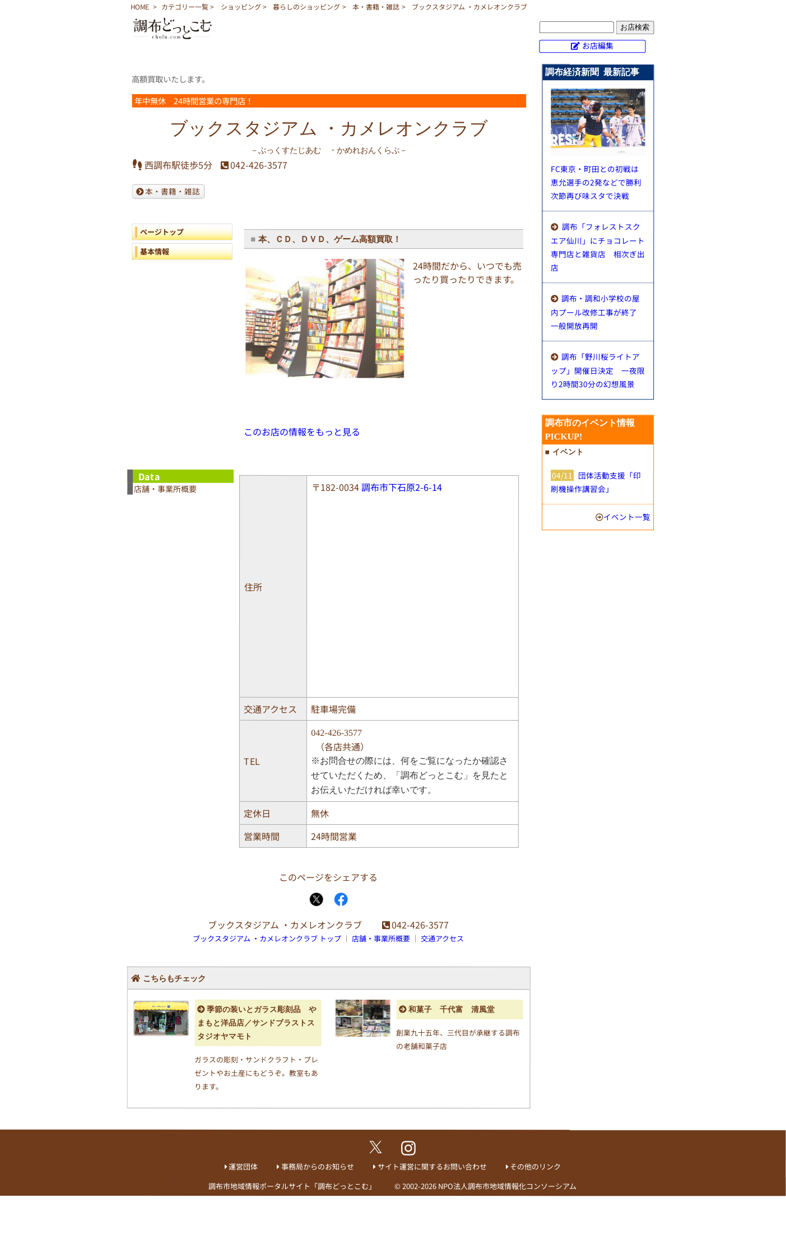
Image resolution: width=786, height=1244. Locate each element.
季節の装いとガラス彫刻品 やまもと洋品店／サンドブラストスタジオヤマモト (257, 1023)
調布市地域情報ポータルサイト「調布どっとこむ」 (292, 1186)
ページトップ (162, 231)
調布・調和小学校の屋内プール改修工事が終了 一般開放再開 (598, 312)
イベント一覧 (626, 516)
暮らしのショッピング (306, 6)
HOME (140, 6)
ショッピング (241, 6)
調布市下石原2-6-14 (401, 487)
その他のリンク (535, 1167)
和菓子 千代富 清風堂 (451, 1009)
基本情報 (154, 251)
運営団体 (243, 1166)
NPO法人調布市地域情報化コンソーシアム (507, 1186)
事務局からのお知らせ (317, 1166)
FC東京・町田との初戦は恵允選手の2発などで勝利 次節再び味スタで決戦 (600, 182)
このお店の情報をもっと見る (302, 431)
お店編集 (597, 45)
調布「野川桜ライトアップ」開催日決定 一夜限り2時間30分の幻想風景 (598, 370)
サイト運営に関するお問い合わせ (432, 1166)
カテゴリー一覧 (184, 6)
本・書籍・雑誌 (375, 6)
